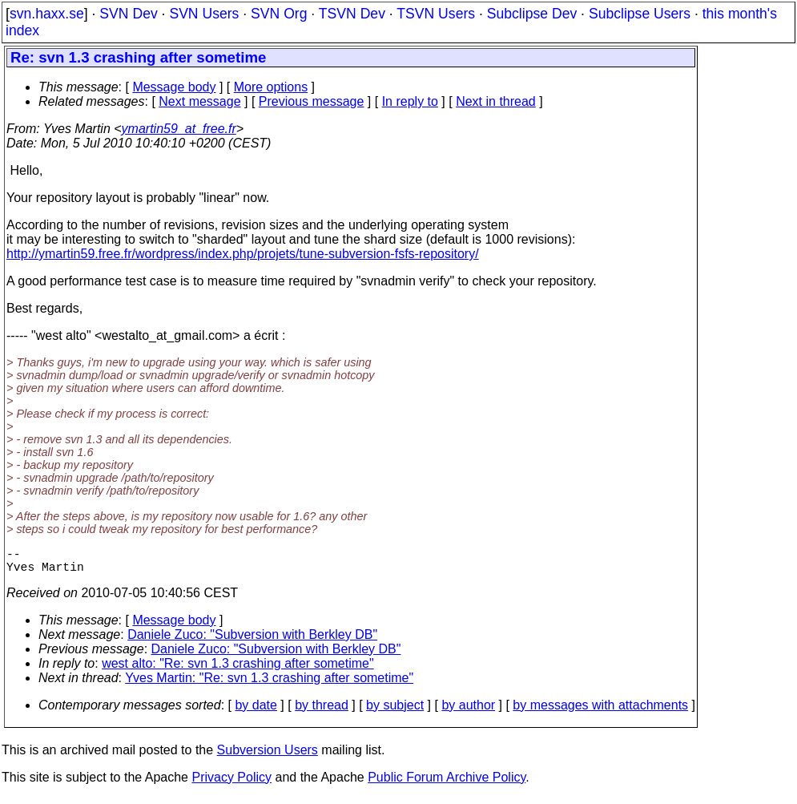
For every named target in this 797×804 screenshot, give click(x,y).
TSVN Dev (352, 14)
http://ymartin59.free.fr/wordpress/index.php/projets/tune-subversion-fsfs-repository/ (242, 254)
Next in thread (496, 101)
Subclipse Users (639, 14)
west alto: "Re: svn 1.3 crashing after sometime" (238, 670)
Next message (199, 101)
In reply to (410, 101)
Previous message (311, 101)
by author (468, 711)
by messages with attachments (600, 711)
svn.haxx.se (47, 14)
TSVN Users (435, 14)
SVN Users (204, 14)
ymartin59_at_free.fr (179, 128)
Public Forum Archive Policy (446, 783)
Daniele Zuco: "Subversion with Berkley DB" (252, 641)
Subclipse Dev (532, 14)
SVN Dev (128, 14)
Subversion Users (267, 756)
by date (255, 711)
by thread (321, 711)
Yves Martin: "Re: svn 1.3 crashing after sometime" (269, 684)
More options (271, 87)
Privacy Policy (231, 783)
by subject (395, 711)
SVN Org (279, 14)
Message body (173, 87)
